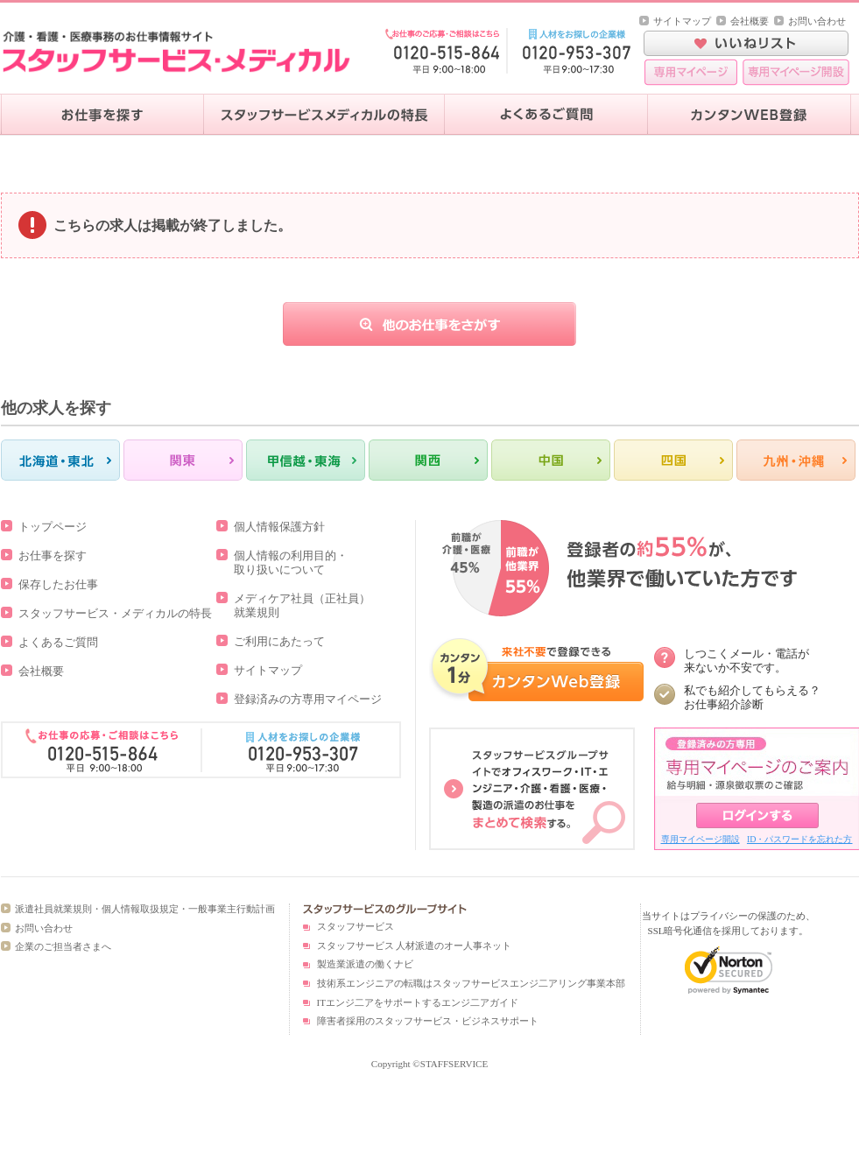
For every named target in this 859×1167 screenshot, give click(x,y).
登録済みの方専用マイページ (308, 699)
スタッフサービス (355, 926)
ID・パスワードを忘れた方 (800, 839)
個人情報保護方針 (279, 526)
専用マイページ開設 (700, 839)
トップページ (52, 526)
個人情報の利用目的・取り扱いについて (291, 562)
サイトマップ (682, 21)
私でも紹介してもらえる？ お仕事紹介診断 (752, 697)
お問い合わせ (817, 21)
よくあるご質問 (58, 642)
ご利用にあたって (279, 641)
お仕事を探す (52, 555)
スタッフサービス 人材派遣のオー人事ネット (414, 945)
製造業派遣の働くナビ (365, 964)
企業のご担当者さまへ (63, 946)
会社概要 (749, 21)
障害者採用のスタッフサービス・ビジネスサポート (428, 1021)
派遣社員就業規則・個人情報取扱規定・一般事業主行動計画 (145, 908)
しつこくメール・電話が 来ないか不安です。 (746, 660)
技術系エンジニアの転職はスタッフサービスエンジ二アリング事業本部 (471, 983)
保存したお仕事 (58, 584)
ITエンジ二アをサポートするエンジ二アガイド (417, 1002)
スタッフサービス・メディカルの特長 (115, 613)
